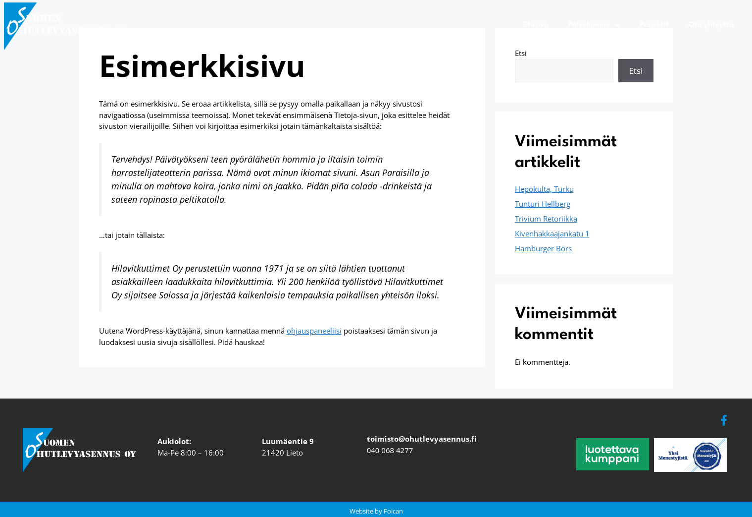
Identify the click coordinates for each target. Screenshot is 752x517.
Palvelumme (594, 25)
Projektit (654, 25)
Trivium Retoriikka (546, 219)
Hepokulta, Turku (544, 189)
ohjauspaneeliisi (314, 331)
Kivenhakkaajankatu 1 (552, 233)
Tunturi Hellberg (542, 204)
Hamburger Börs (543, 248)
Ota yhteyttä (711, 25)
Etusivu (536, 25)
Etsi (521, 53)
